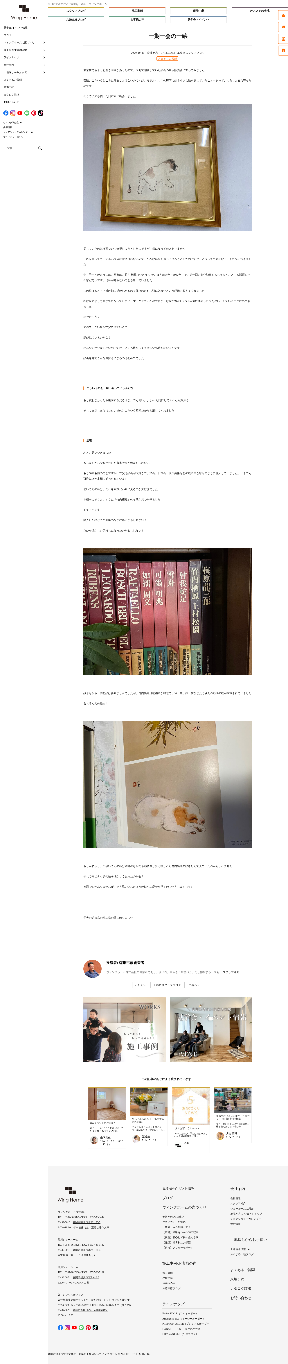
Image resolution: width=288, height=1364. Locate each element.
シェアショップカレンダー (16, 132)
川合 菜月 (231, 1133)
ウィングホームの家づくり (19, 42)
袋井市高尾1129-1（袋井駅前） (90, 1310)
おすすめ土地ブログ (241, 1254)
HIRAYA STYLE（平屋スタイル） (181, 1334)
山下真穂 (105, 1137)
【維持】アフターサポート (177, 1247)
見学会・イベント (199, 19)
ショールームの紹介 (241, 1208)
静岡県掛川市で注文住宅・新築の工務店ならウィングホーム (82, 1354)
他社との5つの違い (173, 1217)
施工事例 (137, 10)
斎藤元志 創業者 (125, 963)
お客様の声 (137, 19)
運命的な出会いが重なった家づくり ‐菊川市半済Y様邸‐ (233, 1117)
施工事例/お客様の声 (16, 50)
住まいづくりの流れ (174, 1222)
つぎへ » (205, 985)
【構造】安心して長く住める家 (180, 1237)
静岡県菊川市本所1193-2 (86, 1222)
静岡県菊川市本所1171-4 (86, 1250)
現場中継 (198, 10)
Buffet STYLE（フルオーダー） (180, 1313)
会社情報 (235, 1198)
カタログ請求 (11, 94)
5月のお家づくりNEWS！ (187, 1128)
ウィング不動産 (11, 122)
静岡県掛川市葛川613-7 (86, 1277)
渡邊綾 (146, 1136)
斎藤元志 (152, 52)
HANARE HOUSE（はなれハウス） (182, 1329)
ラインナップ (11, 57)
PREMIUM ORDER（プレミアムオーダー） (187, 1323)
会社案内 (9, 65)
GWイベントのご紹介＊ (103, 1123)
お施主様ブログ (76, 19)
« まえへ (152, 985)
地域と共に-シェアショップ (246, 1214)
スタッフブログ (76, 10)
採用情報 (7, 127)
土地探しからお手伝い (16, 72)
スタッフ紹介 (231, 972)
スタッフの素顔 (167, 58)
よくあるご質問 (13, 79)
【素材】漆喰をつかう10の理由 (180, 1232)
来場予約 (9, 87)
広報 (186, 1143)
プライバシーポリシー (14, 137)
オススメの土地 (259, 10)
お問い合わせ (11, 102)
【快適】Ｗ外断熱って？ (176, 1227)
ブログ (7, 35)
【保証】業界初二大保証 (176, 1242)
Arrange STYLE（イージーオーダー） (183, 1318)
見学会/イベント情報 (16, 27)
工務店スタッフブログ (191, 52)
